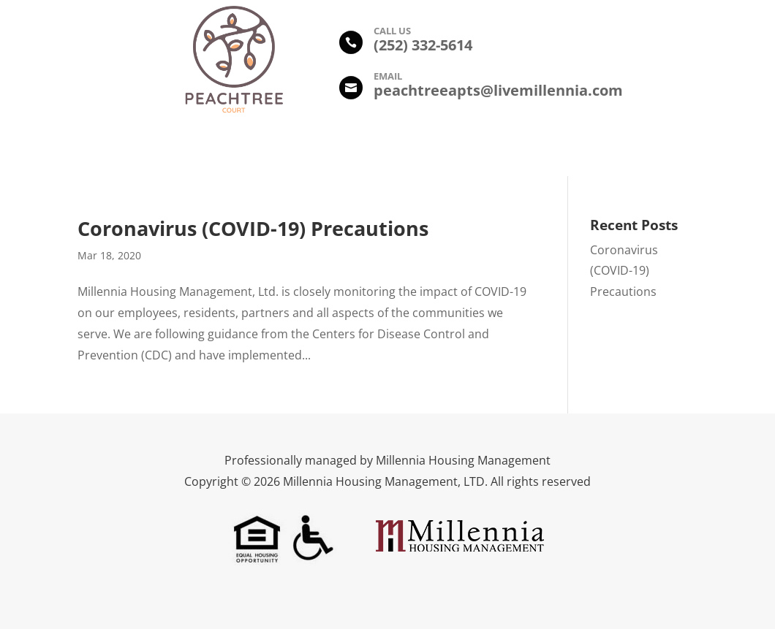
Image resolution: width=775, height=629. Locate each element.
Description (167, 150)
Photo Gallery (330, 150)
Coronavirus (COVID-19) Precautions (253, 228)
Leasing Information (521, 150)
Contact (617, 150)
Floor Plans (417, 150)
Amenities (246, 150)
